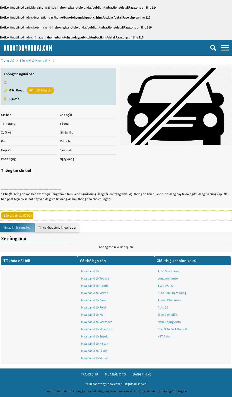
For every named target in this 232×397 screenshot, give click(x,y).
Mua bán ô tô (90, 271)
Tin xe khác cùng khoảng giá (57, 227)
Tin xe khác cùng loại (17, 227)
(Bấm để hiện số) (40, 90)
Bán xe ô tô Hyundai (33, 60)
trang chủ (89, 374)
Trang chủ (7, 60)
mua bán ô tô (115, 374)
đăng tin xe (142, 374)
